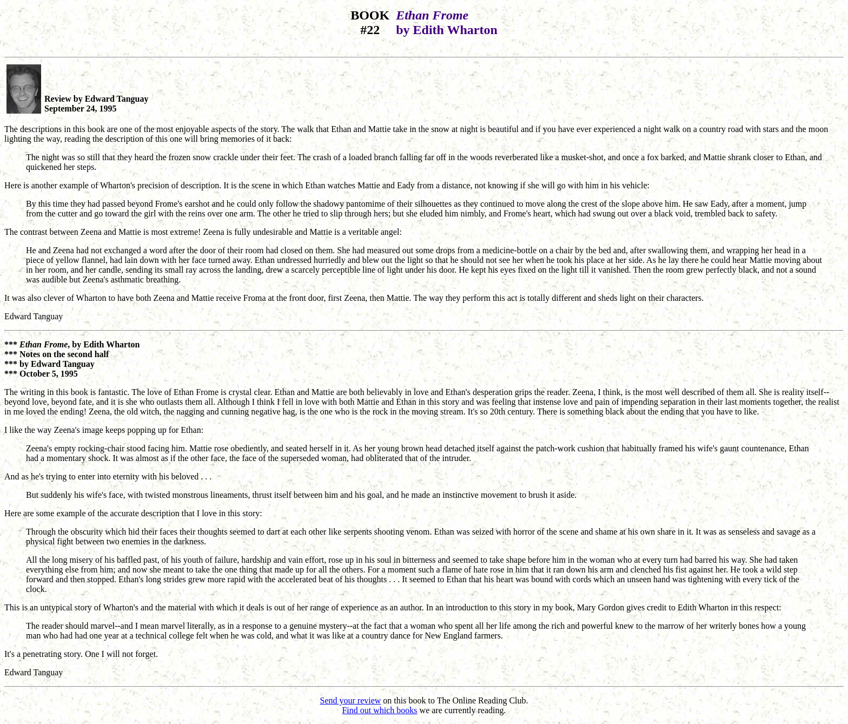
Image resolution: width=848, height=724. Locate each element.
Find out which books (379, 710)
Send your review (350, 700)
